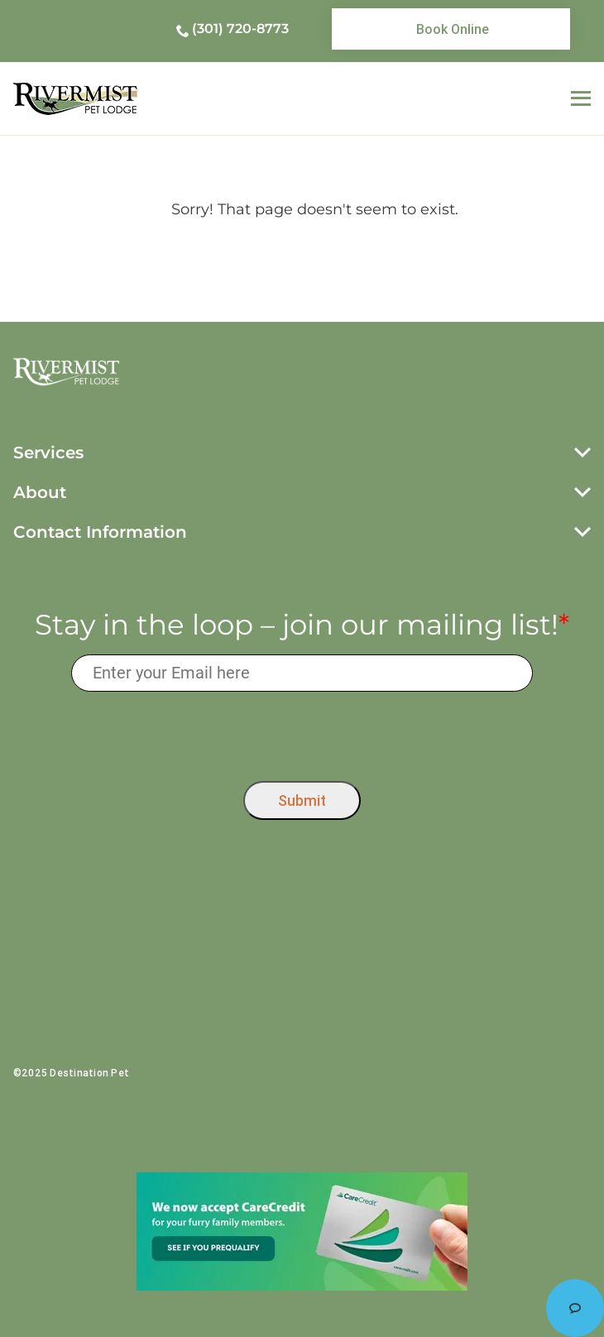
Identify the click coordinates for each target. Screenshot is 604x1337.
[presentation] (302, 732)
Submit (302, 800)
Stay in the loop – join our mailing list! (302, 625)
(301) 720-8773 (240, 28)
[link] (451, 29)
